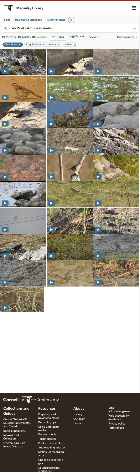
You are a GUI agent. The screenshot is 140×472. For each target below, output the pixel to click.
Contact (78, 423)
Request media (47, 434)
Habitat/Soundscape (28, 19)
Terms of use (116, 427)
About (78, 409)
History (77, 414)
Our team (79, 418)
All (71, 19)
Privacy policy (116, 423)
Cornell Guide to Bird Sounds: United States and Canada (17, 423)
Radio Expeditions (14, 430)
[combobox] (70, 28)
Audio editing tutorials (52, 447)
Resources (47, 409)
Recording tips (47, 422)
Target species (47, 438)
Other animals (56, 19)
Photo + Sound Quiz (50, 443)
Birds (7, 19)
